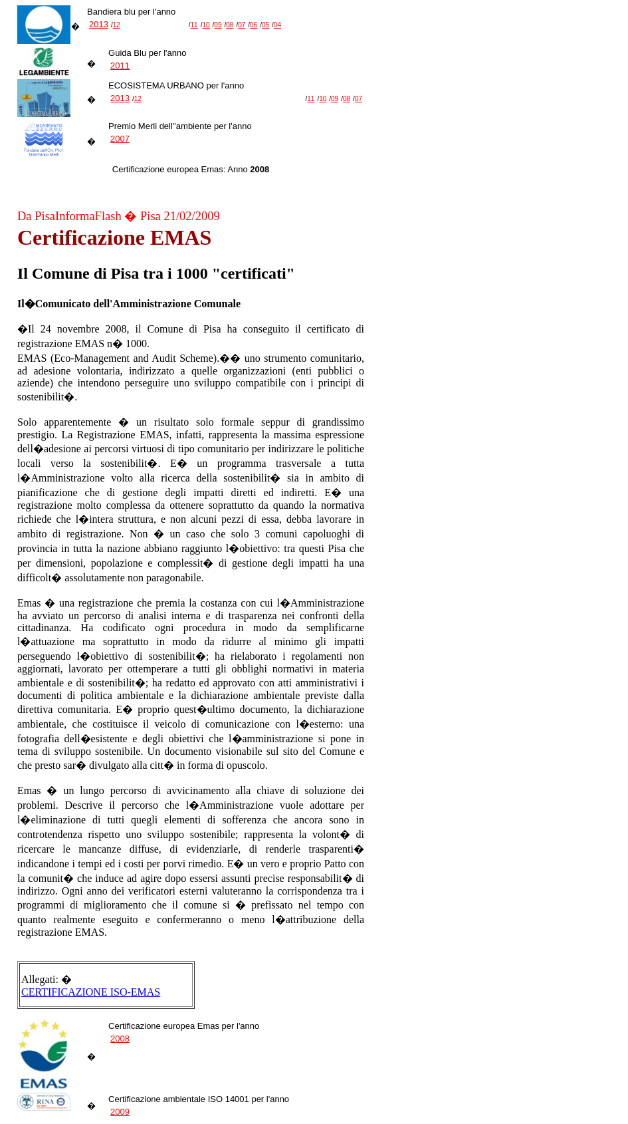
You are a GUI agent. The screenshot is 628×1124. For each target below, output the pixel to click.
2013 (98, 24)
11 (194, 25)
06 (253, 25)
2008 (120, 1039)
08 (229, 25)
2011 (120, 65)
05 (265, 25)
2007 (120, 139)
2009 (120, 1112)
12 (116, 25)
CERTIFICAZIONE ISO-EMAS (90, 992)
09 (217, 25)
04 (277, 25)
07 (241, 25)
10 (205, 25)
